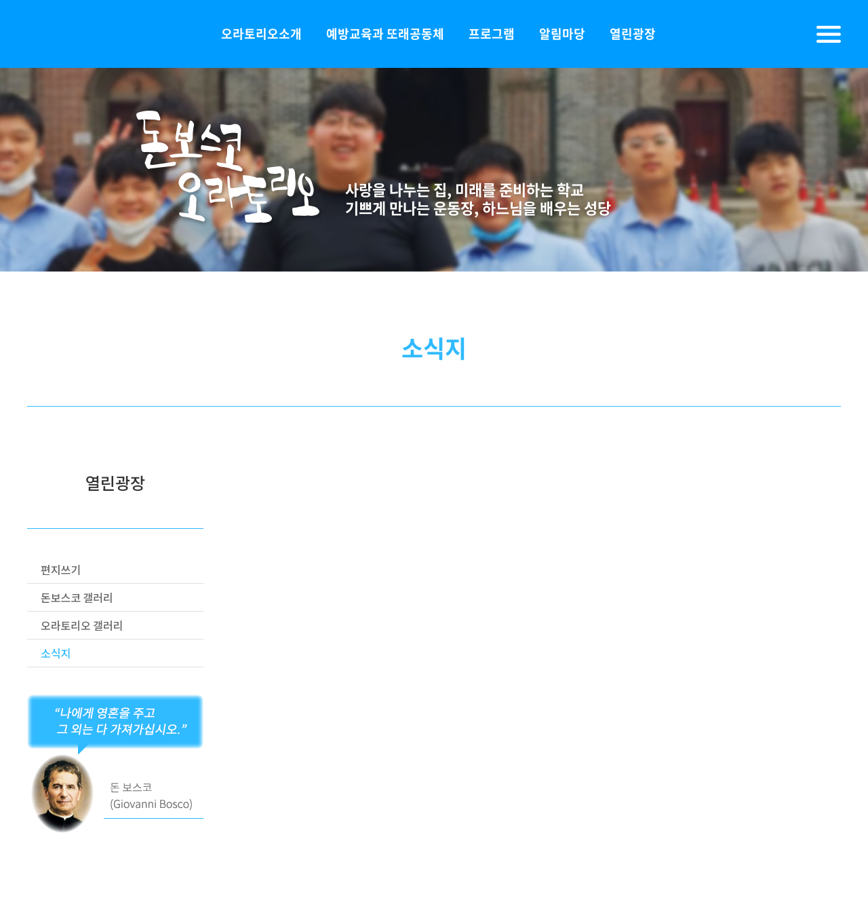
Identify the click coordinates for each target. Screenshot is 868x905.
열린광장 (633, 33)
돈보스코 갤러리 (77, 597)
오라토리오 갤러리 (82, 625)
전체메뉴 (828, 34)
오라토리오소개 (261, 33)
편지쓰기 (61, 569)
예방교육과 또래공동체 (385, 33)
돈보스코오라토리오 (95, 34)
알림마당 (562, 33)
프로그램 (492, 33)
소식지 (56, 653)
